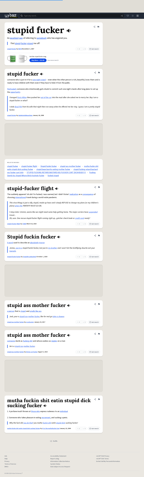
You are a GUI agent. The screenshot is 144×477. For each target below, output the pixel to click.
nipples (54, 341)
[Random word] (121, 15)
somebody (42, 38)
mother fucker (34, 316)
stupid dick (60, 423)
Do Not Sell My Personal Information (108, 461)
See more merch (53, 60)
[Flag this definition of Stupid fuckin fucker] (99, 235)
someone (11, 341)
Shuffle (53, 441)
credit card (79, 218)
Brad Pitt (18, 106)
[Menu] (138, 16)
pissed (30, 43)
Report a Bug (54, 459)
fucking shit (28, 341)
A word (10, 242)
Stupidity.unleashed (29, 257)
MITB (20, 49)
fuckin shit (47, 423)
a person (10, 311)
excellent (14, 38)
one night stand (39, 79)
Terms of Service (10, 464)
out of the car (46, 97)
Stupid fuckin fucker (49, 166)
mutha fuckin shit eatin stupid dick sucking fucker (23, 428)
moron (42, 242)
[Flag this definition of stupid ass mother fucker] (99, 304)
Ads (6, 456)
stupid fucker (11, 49)
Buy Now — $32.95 (38, 60)
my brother (52, 248)
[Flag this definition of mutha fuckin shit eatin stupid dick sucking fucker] (99, 399)
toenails (12, 251)
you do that (28, 423)
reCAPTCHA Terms (102, 459)
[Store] (128, 16)
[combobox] (71, 16)
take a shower (58, 316)
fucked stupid (53, 175)
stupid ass (24, 316)
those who (35, 411)
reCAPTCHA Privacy (102, 456)
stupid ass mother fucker (70, 166)
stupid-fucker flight (29, 166)
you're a (19, 248)
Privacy (7, 461)
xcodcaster (30, 322)
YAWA (24, 224)
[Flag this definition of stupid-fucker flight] (99, 187)
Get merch (94, 49)
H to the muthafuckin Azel (51, 428)
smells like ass (36, 311)
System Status (55, 464)
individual (64, 411)
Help (6, 459)
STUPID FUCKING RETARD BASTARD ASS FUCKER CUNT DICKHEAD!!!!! (56, 172)
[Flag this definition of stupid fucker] (98, 27)
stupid (18, 43)
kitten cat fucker (32, 352)
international (20, 197)
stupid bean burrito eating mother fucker (53, 169)
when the (18, 205)
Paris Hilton (22, 97)
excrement (46, 417)
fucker (24, 43)
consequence (87, 194)
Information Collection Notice (60, 461)
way (21, 38)
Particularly (12, 89)
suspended (93, 212)
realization (74, 194)
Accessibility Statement (58, 456)
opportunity (15, 92)
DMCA (6, 467)
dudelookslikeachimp (25, 115)
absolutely (34, 242)
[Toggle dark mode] (133, 16)
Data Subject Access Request (60, 467)
